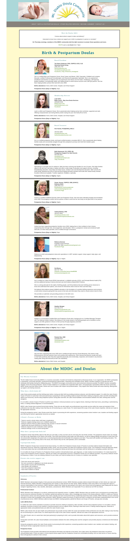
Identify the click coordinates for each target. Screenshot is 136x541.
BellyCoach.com (60, 103)
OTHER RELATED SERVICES (69, 24)
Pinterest (68, 71)
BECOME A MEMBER (87, 24)
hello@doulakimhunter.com (63, 135)
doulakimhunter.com (61, 133)
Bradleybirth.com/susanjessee (64, 187)
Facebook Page (59, 190)
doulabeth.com (59, 156)
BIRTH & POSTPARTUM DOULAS (48, 24)
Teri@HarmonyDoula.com (62, 70)
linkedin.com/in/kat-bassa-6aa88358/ (66, 271)
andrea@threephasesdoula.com (64, 216)
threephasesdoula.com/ (62, 215)
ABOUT (34, 24)
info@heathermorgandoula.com (64, 311)
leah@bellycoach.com (61, 105)
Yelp (63, 71)
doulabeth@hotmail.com (62, 158)
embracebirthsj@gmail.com (63, 189)
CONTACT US (99, 24)
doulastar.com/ (59, 342)
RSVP (60, 45)
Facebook (58, 71)
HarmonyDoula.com (61, 68)
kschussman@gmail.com (62, 273)
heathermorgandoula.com (62, 309)
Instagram (75, 71)
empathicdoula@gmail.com (72, 245)
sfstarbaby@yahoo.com (62, 340)
